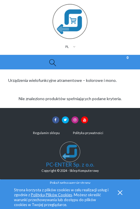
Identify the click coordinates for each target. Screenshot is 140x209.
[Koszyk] (122, 62)
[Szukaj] (52, 62)
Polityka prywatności (88, 133)
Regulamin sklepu (46, 133)
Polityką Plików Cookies (51, 194)
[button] (17, 62)
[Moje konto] (87, 63)
